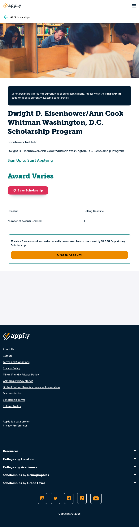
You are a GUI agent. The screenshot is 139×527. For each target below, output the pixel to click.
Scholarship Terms (14, 399)
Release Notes (12, 406)
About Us (8, 349)
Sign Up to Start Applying (30, 160)
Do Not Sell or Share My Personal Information (31, 387)
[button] (15, 190)
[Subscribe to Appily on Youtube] (96, 498)
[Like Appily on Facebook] (68, 498)
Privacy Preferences (15, 425)
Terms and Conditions (16, 362)
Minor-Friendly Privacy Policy (21, 374)
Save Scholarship (28, 190)
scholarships (113, 93)
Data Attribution (12, 393)
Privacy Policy (11, 368)
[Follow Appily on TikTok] (82, 498)
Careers (7, 355)
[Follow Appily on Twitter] (55, 498)
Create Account (69, 255)
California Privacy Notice (18, 381)
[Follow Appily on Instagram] (42, 498)
